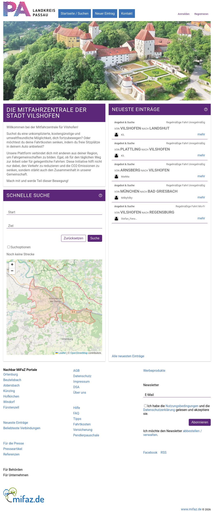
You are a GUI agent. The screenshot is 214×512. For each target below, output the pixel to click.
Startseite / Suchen (74, 13)
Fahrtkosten (81, 424)
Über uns (79, 392)
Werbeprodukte (154, 371)
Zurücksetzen (73, 238)
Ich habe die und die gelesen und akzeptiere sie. (176, 409)
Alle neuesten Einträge (128, 356)
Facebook (150, 452)
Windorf (9, 402)
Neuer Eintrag (105, 13)
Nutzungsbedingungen (181, 406)
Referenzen (11, 454)
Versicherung (82, 430)
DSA (76, 387)
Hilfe (76, 408)
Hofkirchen (11, 396)
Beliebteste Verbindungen (21, 428)
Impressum (81, 381)
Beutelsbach (12, 380)
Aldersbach (11, 385)
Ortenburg (10, 374)
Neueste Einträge (15, 423)
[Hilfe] (100, 195)
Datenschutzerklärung (159, 410)
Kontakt (126, 13)
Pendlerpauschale (86, 435)
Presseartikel (12, 449)
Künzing (9, 391)
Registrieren (201, 13)
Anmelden (184, 13)
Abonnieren (199, 422)
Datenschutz (82, 376)
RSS (164, 452)
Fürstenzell (11, 407)
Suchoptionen (21, 247)
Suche (94, 238)
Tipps (77, 419)
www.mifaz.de (191, 509)
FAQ (76, 413)
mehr (201, 134)
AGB (76, 371)
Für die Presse (13, 443)
